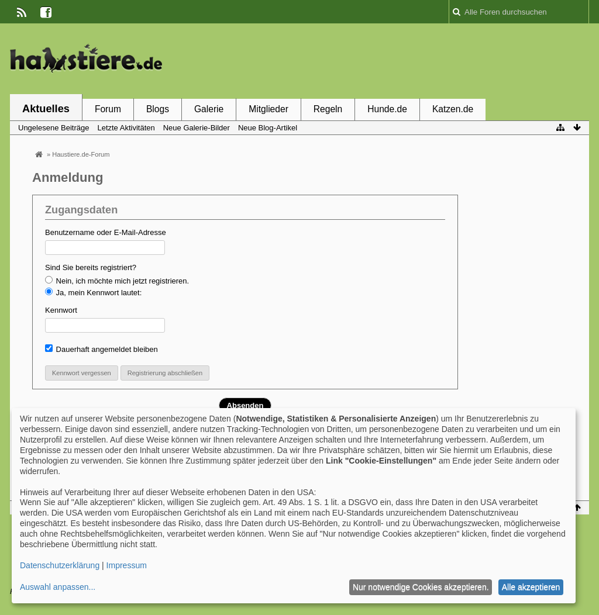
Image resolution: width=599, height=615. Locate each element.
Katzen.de (452, 109)
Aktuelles (46, 109)
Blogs (157, 109)
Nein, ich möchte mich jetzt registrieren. (117, 280)
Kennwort (61, 310)
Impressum (126, 565)
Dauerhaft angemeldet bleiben (101, 349)
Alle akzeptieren (531, 587)
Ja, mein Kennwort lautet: (93, 292)
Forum (108, 109)
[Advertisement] (376, 60)
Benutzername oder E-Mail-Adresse (105, 232)
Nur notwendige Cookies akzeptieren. (421, 587)
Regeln (328, 109)
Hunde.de (387, 109)
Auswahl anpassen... (57, 587)
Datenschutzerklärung (59, 565)
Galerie (208, 109)
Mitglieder (268, 109)
